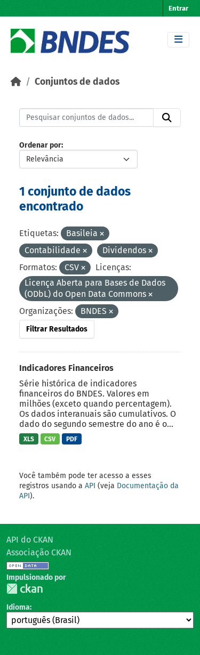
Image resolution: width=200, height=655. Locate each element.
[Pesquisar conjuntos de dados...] (86, 117)
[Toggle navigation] (178, 39)
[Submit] (167, 117)
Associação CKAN (38, 552)
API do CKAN (29, 540)
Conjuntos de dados (77, 81)
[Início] (16, 81)
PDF (71, 439)
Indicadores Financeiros (66, 368)
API (90, 485)
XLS (28, 439)
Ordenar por (40, 145)
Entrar (178, 8)
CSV (49, 439)
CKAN (24, 588)
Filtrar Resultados (56, 329)
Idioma (18, 607)
